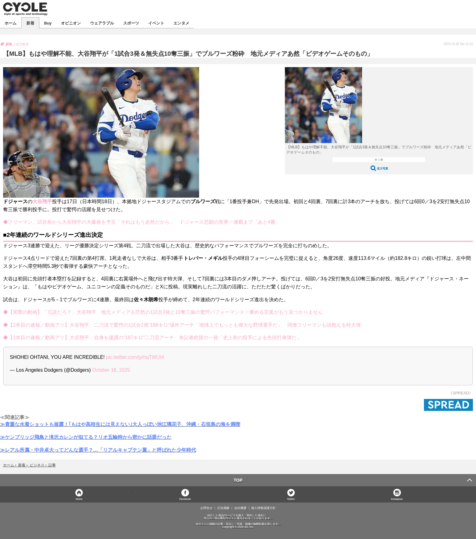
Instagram (397, 498)
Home (79, 498)
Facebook (185, 498)
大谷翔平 (42, 201)
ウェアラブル (102, 23)
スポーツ (131, 23)
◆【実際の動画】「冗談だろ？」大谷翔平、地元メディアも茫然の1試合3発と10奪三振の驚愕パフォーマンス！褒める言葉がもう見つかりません (163, 312)
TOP (238, 480)
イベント (156, 23)
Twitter (291, 498)
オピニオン (71, 23)
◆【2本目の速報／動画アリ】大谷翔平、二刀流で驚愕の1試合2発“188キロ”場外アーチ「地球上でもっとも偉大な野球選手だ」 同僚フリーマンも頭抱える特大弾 (182, 325)
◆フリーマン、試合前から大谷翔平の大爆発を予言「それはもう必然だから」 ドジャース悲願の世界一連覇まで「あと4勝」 (141, 222)
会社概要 (240, 508)
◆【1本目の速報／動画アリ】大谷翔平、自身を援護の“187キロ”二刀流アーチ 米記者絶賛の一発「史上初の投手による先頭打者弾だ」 (152, 337)
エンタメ (181, 23)
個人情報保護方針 (263, 508)
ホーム (11, 23)
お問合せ (206, 508)
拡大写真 (382, 168)
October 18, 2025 (111, 370)
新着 (30, 23)
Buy (48, 23)
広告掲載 (223, 508)
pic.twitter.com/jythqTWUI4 (135, 357)
